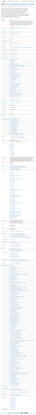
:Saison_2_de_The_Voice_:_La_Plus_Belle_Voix (18, 356)
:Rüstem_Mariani (13, 96)
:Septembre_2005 (14, 361)
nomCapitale (5, 388)
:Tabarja (12, 364)
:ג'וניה (12, 188)
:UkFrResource (13, 398)
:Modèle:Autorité (13, 119)
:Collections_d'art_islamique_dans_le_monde (18, 287)
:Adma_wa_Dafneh (14, 267)
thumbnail (3, 47)
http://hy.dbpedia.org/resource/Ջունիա (16, 189)
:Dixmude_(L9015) (14, 298)
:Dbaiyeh (12, 295)
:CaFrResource (13, 402)
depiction (3, 233)
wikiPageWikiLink (5, 58)
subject (3, 136)
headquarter (4, 259)
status (3, 45)
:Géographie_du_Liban (14, 309)
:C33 (12, 280)
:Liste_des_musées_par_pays (15, 334)
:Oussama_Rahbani (14, 349)
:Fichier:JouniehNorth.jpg (15, 94)
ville (3, 394)
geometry (3, 220)
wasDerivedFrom (5, 231)
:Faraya (12, 301)
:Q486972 (12, 152)
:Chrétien (12, 67)
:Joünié (12, 177)
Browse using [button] (11, 1)
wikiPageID (4, 51)
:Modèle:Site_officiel (14, 127)
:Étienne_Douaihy (13, 375)
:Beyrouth (12, 60)
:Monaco (12, 82)
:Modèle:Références (14, 125)
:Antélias (12, 273)
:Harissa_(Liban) (13, 310)
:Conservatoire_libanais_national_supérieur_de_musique (19, 290)
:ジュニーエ (13, 191)
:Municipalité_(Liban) (14, 343)
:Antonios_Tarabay (14, 58)
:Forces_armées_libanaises (15, 302)
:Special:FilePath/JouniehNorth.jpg (16, 236)
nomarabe (4, 111)
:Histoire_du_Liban (14, 312)
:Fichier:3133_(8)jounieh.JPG (15, 90)
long (3, 228)
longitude (4, 107)
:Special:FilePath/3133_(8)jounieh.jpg (17, 233)
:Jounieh (12, 181)
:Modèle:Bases (13, 121)
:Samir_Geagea (13, 357)
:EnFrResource (13, 404)
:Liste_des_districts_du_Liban (15, 332)
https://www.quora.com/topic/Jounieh (15, 169)
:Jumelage (12, 79)
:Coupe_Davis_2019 (14, 291)
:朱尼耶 (12, 213)
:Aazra (12, 266)
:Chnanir (12, 283)
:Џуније (12, 206)
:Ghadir (12, 305)
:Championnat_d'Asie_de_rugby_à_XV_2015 (17, 282)
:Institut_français (13, 318)
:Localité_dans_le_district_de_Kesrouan (17, 65)
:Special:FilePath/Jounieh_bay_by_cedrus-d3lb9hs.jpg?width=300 (21, 47)
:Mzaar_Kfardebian (14, 347)
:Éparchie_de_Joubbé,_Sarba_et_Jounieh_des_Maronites (19, 260)
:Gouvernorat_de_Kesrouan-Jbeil (16, 246)
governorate (4, 38)
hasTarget (4, 397)
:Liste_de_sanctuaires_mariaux (15, 331)
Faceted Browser (25, 1)
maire (3, 109)
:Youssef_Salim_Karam (14, 256)
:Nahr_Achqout (13, 348)
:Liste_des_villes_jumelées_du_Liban (16, 338)
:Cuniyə (12, 176)
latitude (3, 105)
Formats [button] (17, 1)
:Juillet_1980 (13, 326)
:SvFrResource (13, 397)
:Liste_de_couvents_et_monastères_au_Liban (18, 330)
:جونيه (12, 174)
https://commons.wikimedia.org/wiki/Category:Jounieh (18, 166)
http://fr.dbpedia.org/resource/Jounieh (20, 4)
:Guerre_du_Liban (14, 74)
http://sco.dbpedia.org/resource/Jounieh (15, 203)
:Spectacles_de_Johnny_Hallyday (16, 363)
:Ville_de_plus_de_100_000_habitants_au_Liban (18, 66)
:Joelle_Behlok (13, 323)
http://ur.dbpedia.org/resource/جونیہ (15, 211)
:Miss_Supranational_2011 (15, 383)
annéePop (4, 98)
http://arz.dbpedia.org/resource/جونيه (15, 175)
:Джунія (12, 210)
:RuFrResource (13, 403)
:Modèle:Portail (13, 124)
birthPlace (4, 241)
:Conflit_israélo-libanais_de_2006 (16, 288)
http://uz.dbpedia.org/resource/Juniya (15, 212)
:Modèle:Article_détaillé (14, 118)
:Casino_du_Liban (14, 248)
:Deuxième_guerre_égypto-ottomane (16, 296)
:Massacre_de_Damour (14, 378)
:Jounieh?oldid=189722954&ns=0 (16, 231)
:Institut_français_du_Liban (15, 319)
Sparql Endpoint (32, 1)
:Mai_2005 (12, 376)
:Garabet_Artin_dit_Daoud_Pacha (16, 95)
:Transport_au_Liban (14, 365)
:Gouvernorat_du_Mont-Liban (15, 73)
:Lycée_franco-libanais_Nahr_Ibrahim (16, 341)
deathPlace (4, 252)
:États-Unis (13, 89)
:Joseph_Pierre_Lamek (14, 242)
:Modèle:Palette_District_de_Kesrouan (16, 134)
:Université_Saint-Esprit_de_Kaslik (16, 250)
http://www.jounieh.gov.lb (13, 49)
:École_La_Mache (14, 371)
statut (3, 116)
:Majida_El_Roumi (14, 377)
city (3, 27)
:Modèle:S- (12, 126)
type (3, 143)
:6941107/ (12, 218)
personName (4, 40)
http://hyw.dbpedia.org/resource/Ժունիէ (16, 214)
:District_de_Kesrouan (14, 27)
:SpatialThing (12, 144)
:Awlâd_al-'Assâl (13, 275)
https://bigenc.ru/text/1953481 (14, 168)
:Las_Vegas (13, 80)
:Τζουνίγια (12, 182)
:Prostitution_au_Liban (14, 354)
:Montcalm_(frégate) (14, 342)
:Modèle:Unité (13, 128)
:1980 (12, 265)
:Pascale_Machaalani (14, 350)
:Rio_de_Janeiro (13, 87)
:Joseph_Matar (13, 324)
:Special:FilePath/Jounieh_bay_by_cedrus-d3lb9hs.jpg (19, 237)
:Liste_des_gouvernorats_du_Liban (16, 333)
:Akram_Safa (13, 268)
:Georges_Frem (13, 241)
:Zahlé (12, 370)
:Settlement (12, 149)
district (3, 34)
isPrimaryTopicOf (5, 239)
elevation (3, 36)
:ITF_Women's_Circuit (14, 316)
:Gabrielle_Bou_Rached (14, 304)
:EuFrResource (13, 405)
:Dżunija (12, 199)
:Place (11, 145)
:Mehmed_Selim (13, 257)
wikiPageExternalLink (5, 49)
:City (11, 150)
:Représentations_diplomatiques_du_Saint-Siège (18, 355)
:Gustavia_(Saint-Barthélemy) (15, 75)
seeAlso (3, 166)
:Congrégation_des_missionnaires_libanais (17, 259)
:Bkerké (12, 61)
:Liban (12, 81)
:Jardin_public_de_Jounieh (15, 76)
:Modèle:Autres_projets (14, 120)
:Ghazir (12, 72)
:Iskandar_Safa (13, 320)
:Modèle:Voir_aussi (14, 132)
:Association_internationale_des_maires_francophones (19, 274)
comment (3, 157)
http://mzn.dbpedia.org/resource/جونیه (15, 196)
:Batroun (12, 59)
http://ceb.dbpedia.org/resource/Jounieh (16, 178)
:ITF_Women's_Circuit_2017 (15, 317)
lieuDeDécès (5, 386)
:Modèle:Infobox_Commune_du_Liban (16, 133)
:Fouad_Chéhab (13, 69)
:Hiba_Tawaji (13, 311)
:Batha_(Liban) (13, 276)
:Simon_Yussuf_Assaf (14, 255)
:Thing (11, 143)
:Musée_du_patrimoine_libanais (16, 83)
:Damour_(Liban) (13, 294)
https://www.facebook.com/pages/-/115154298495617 (18, 167)
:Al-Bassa (12, 269)
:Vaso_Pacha (13, 88)
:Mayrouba (12, 379)
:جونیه (12, 185)
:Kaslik (12, 327)
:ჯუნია (12, 192)
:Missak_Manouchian (14, 384)
